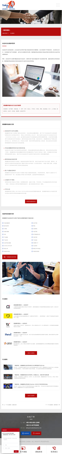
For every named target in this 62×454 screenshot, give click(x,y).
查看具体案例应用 (31, 201)
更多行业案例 (31, 353)
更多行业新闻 (31, 395)
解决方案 (5, 33)
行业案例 (12, 33)
